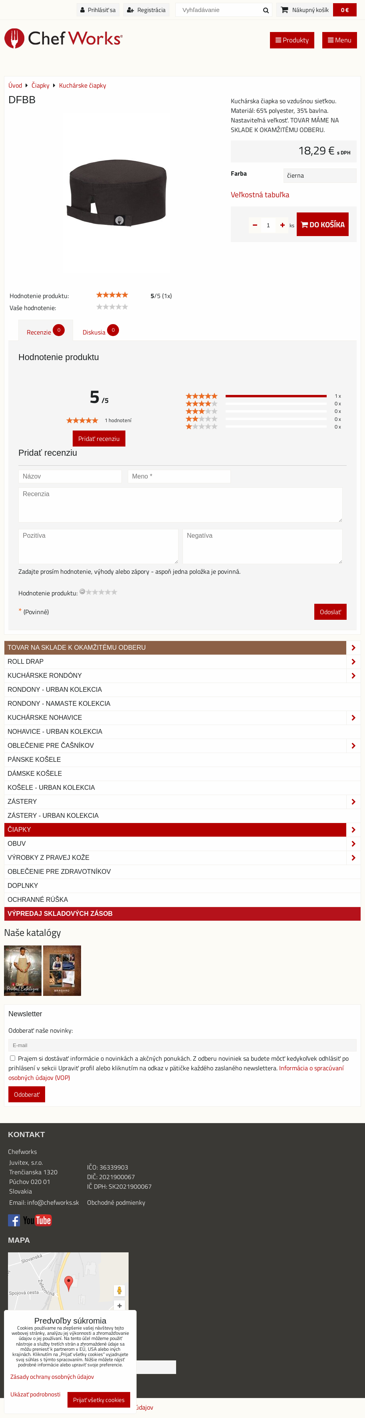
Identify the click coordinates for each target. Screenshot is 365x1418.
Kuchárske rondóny (184, 676)
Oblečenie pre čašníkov (184, 746)
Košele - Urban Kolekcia (51, 787)
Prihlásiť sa (98, 9)
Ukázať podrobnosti (35, 1394)
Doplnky (23, 885)
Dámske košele (35, 773)
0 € (345, 9)
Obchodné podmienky (116, 1202)
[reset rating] (82, 591)
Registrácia (146, 9)
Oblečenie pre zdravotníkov (59, 871)
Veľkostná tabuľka (260, 194)
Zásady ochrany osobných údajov (52, 1376)
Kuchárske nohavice (184, 718)
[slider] (112, 295)
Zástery (184, 802)
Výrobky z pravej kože (184, 858)
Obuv (184, 844)
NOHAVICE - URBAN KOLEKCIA (55, 731)
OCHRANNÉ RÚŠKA (38, 899)
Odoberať (27, 1094)
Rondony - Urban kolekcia (55, 689)
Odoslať (330, 612)
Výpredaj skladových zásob (60, 913)
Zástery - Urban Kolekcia (53, 815)
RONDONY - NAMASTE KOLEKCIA (59, 703)
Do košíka (323, 224)
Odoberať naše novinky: (40, 1030)
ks (279, 225)
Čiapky (184, 830)
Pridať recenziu (99, 438)
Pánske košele (34, 759)
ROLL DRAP (184, 662)
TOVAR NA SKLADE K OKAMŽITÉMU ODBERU (184, 648)
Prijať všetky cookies (99, 1399)
